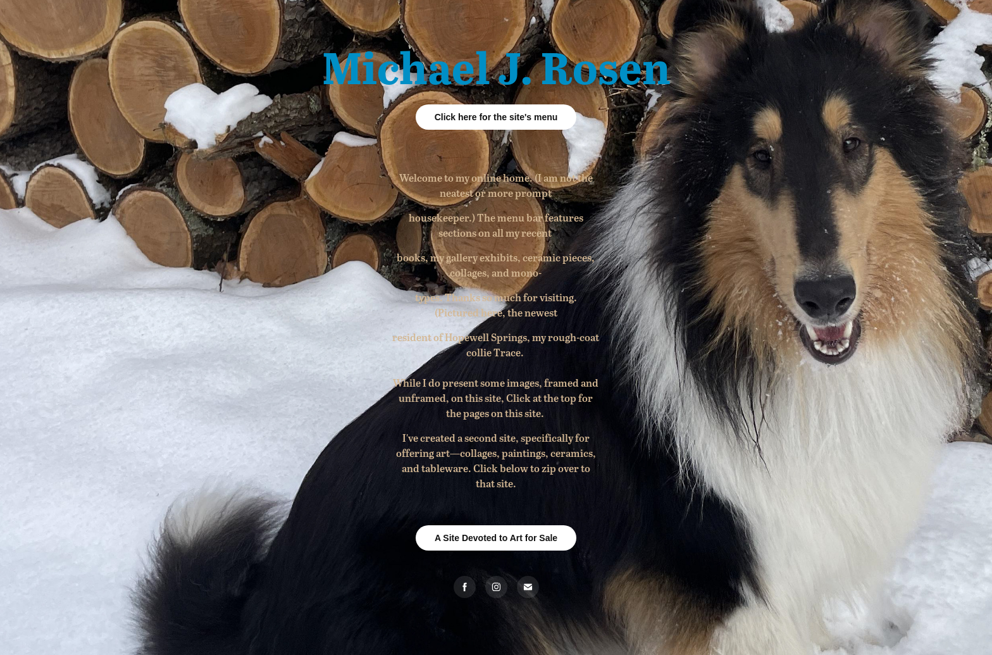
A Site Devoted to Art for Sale (496, 538)
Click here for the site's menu (496, 117)
